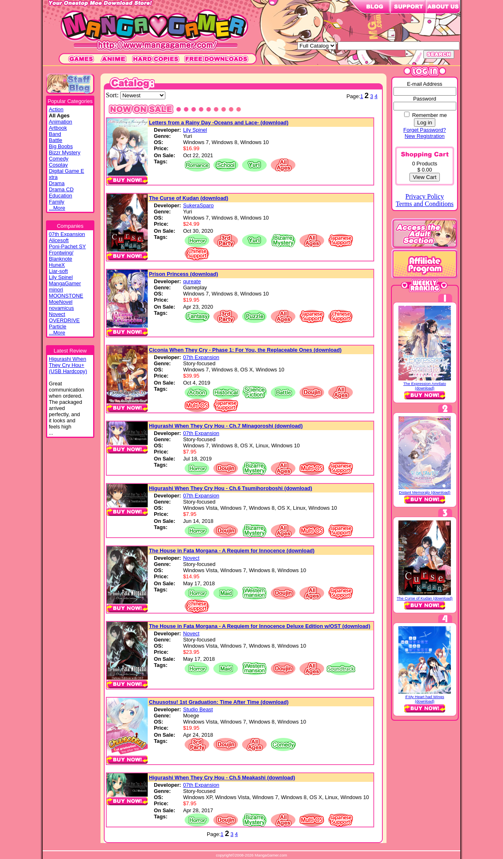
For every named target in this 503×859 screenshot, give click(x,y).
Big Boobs (61, 146)
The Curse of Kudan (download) (188, 198)
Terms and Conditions (424, 203)
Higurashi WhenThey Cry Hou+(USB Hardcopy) (68, 365)
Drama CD (61, 189)
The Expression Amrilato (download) (424, 385)
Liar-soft (58, 271)
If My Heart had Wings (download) (424, 698)
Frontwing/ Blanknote (61, 256)
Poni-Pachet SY (67, 246)
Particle (57, 326)
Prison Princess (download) (183, 274)
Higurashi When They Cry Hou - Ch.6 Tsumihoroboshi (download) (230, 488)
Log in (424, 122)
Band (55, 134)
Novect (57, 314)
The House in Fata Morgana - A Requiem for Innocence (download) (232, 550)
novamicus (61, 308)
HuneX (57, 265)
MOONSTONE (66, 296)
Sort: (113, 95)
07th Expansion (67, 234)
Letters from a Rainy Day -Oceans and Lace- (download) (218, 122)
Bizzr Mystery (64, 152)
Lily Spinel (61, 277)
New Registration (424, 136)
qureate (192, 281)
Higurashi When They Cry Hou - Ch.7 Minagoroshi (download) (226, 426)
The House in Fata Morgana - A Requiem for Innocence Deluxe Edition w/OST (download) (259, 626)
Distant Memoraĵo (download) (424, 492)
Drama (56, 183)
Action (56, 109)
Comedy (59, 159)
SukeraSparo (198, 205)
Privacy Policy (424, 196)
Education (60, 195)
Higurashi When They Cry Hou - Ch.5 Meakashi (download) (222, 777)
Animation (60, 122)
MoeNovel (61, 302)
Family (56, 202)
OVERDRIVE (64, 320)
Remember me (429, 115)
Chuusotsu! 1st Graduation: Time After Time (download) (218, 702)
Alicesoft (59, 240)
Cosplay (58, 165)
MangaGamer (65, 283)
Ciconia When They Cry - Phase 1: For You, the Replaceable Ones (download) (245, 350)
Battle (55, 140)
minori (56, 289)
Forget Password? (424, 130)
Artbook (58, 128)
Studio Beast (198, 709)
